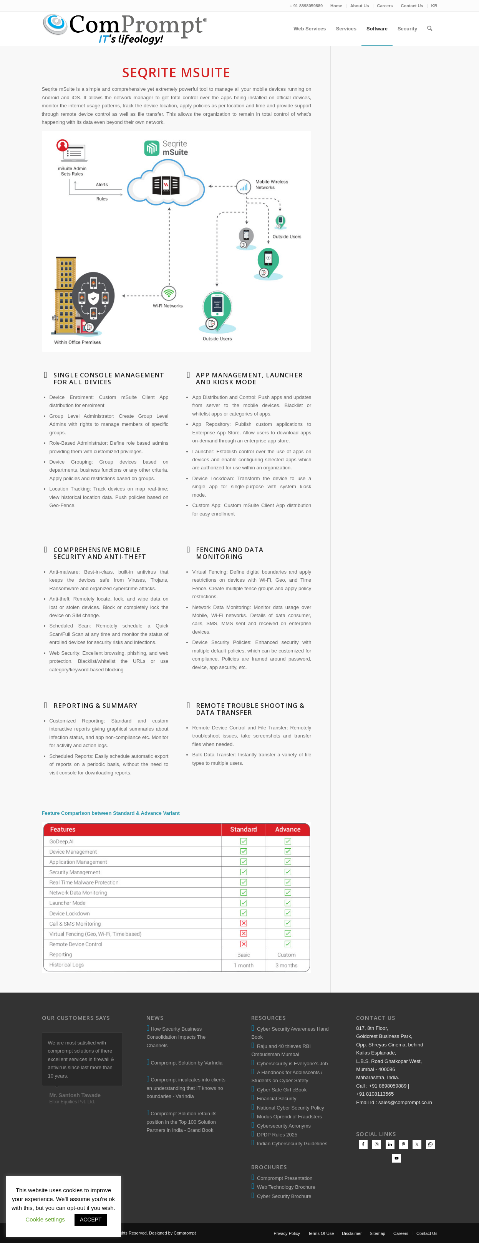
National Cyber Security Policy (289, 1108)
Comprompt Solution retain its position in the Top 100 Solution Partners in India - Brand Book (181, 1122)
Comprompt (185, 1233)
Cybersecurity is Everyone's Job (291, 1063)
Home (336, 5)
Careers (385, 5)
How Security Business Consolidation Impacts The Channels (176, 1037)
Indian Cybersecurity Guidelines (291, 1143)
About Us (359, 5)
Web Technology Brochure (284, 1187)
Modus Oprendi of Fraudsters (288, 1117)
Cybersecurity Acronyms (282, 1126)
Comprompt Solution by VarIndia (186, 1063)
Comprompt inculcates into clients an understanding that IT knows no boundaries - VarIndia (185, 1088)
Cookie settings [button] (45, 1219)
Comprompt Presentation (283, 1178)
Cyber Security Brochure (283, 1196)
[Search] (429, 29)
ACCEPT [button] (91, 1219)
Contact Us (412, 5)
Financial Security (275, 1098)
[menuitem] (336, 6)
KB (434, 5)
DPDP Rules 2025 (276, 1135)
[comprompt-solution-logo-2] (125, 29)
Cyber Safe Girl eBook (280, 1090)
